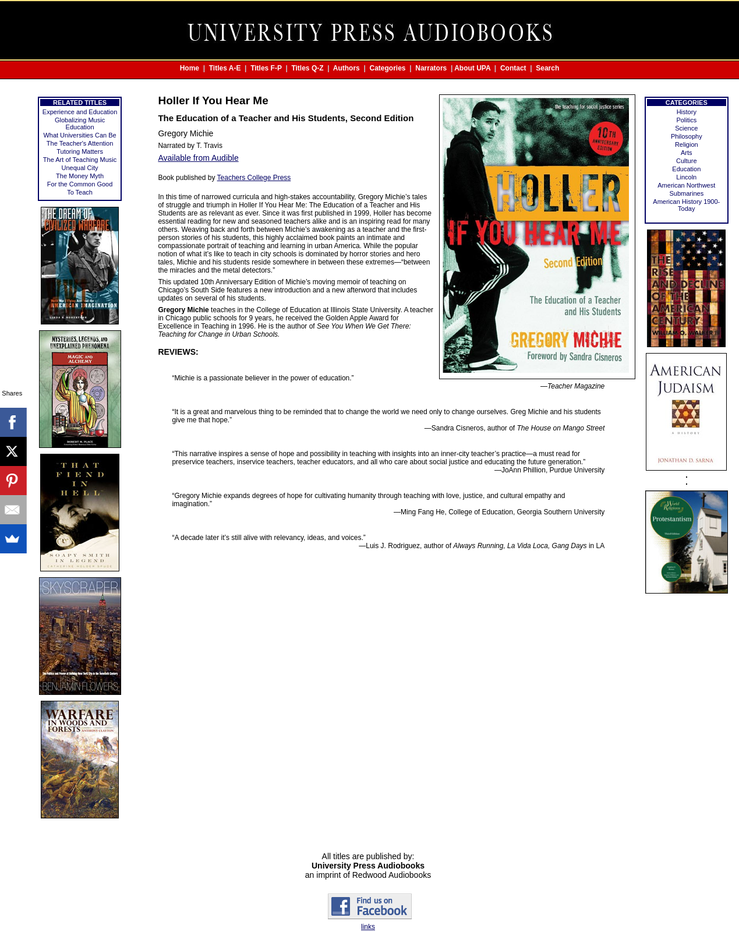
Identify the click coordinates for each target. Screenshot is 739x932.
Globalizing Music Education (80, 123)
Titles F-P (266, 68)
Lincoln (686, 177)
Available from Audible (198, 158)
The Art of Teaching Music (79, 159)
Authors (346, 68)
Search (547, 68)
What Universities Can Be (79, 135)
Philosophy (686, 136)
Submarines (686, 193)
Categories (388, 68)
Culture (686, 160)
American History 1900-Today (686, 205)
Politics (686, 119)
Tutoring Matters (79, 151)
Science (686, 128)
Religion (686, 144)
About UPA (472, 68)
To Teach (80, 192)
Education (686, 168)
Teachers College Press (254, 178)
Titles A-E (225, 68)
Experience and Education (80, 111)
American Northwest (686, 185)
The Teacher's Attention (80, 143)
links (368, 927)
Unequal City (80, 167)
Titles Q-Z (307, 68)
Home (189, 68)
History (686, 111)
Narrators (431, 68)
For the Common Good (80, 184)
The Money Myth (80, 175)
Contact (513, 68)
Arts (686, 152)
